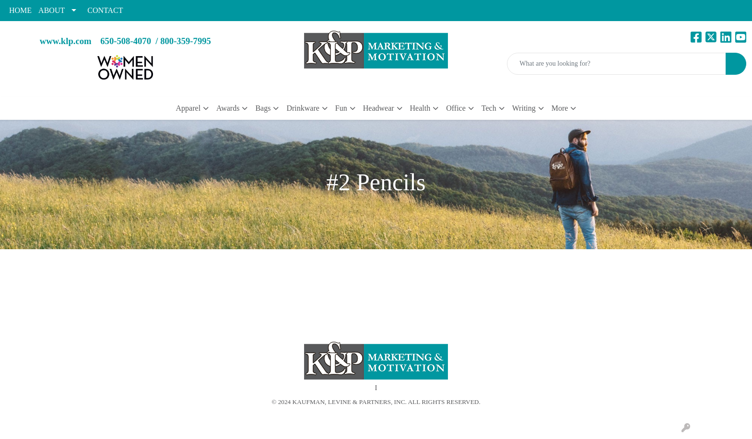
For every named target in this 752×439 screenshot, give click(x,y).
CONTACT (105, 10)
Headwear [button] (378, 108)
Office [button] (456, 108)
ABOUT (51, 10)
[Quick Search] (616, 64)
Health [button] (420, 108)
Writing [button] (524, 108)
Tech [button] (489, 108)
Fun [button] (341, 108)
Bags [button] (262, 108)
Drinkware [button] (302, 108)
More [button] (560, 108)
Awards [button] (227, 108)
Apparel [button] (188, 108)
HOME (20, 10)
